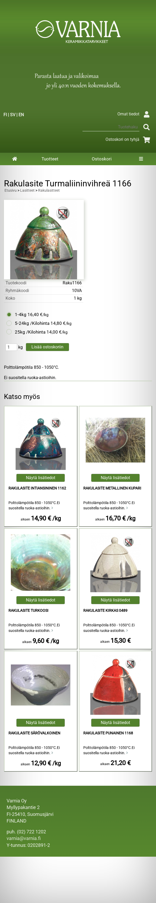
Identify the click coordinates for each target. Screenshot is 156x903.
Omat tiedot (134, 113)
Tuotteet (50, 158)
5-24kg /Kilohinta (32, 323)
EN (21, 114)
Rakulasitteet (49, 190)
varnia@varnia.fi (24, 838)
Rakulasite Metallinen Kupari (112, 488)
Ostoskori (102, 158)
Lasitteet (27, 190)
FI (5, 114)
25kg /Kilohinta (30, 332)
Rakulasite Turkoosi (28, 610)
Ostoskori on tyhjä (128, 139)
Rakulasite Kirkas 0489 (105, 610)
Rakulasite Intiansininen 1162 (37, 488)
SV (12, 114)
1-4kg (20, 314)
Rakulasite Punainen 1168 (108, 733)
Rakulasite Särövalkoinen (34, 733)
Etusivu (10, 190)
